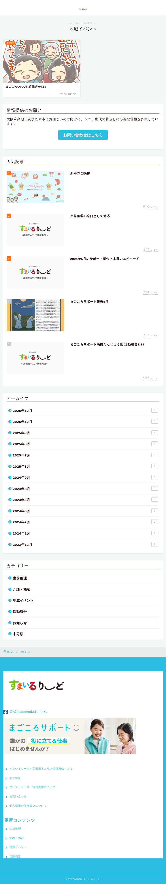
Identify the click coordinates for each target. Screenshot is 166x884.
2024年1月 (85, 533)
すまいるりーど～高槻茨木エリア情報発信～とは (41, 768)
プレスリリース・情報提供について (32, 787)
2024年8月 (85, 488)
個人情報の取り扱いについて (28, 805)
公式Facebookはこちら (25, 712)
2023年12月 (85, 544)
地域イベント (23, 600)
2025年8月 (85, 443)
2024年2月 (85, 522)
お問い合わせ (18, 796)
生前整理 (20, 578)
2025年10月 (85, 421)
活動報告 (20, 612)
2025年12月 (85, 410)
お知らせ (20, 623)
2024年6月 (85, 499)
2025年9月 (85, 432)
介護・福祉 (21, 589)
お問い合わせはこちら (83, 135)
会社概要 (15, 777)
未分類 (18, 634)
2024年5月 (85, 511)
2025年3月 (85, 466)
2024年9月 (85, 477)
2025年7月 (85, 455)
